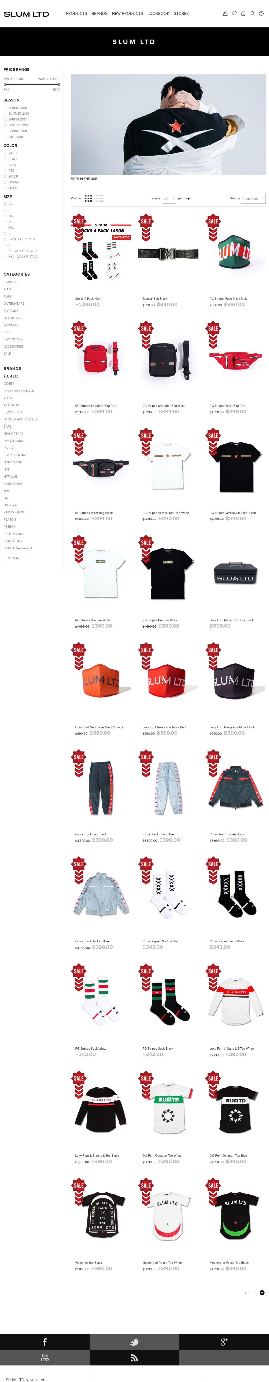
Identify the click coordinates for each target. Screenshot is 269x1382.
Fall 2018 (16, 137)
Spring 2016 (18, 108)
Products (76, 13)
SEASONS (10, 282)
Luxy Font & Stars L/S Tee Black (97, 1156)
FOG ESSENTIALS (16, 455)
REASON (10, 519)
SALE (7, 354)
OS (11, 216)
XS (10, 204)
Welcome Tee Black (88, 1263)
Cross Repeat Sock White (160, 941)
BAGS (7, 332)
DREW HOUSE (14, 441)
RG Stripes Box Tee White (93, 620)
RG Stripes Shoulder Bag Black (163, 406)
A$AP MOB (11, 405)
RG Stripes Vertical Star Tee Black (233, 513)
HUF (7, 469)
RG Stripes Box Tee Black (159, 620)
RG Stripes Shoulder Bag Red (95, 406)
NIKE (7, 491)
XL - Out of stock (23, 251)
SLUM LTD (11, 376)
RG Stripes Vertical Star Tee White (165, 513)
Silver (13, 176)
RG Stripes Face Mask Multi (228, 299)
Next (262, 1292)
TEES (7, 289)
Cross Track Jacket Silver (92, 941)
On (6, 498)
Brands (100, 13)
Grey (13, 165)
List (99, 198)
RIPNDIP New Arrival (18, 548)
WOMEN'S (11, 325)
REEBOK (9, 527)
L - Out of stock (22, 239)
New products (127, 13)
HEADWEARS (13, 318)
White (13, 153)
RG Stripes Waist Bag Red (227, 406)
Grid (88, 198)
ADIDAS (9, 398)
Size (8, 197)
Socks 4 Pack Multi (88, 299)
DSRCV (9, 448)
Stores (181, 13)
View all (14, 558)
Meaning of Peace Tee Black (229, 1263)
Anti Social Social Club (19, 391)
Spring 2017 (18, 119)
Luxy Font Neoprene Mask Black (232, 727)
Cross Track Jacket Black (227, 834)
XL (10, 245)
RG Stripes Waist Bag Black (94, 513)
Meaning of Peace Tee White (162, 1263)
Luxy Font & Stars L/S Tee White (232, 1049)
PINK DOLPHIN (14, 512)
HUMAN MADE (14, 462)
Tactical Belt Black (154, 299)
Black (13, 159)
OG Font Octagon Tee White (162, 1156)
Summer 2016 (19, 114)
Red (12, 171)
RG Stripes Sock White (90, 1049)
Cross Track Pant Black (91, 834)
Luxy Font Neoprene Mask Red (164, 727)
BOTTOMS (11, 311)
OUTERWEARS (14, 304)
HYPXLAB (10, 477)
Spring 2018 (18, 131)
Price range (16, 70)
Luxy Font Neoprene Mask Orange (99, 727)
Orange (15, 182)
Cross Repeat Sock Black (227, 941)
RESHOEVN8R (14, 534)
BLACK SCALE (13, 412)
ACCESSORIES (14, 346)
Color (10, 146)
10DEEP (9, 384)
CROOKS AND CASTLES (20, 419)
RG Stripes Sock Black (157, 1049)
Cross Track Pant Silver (158, 834)
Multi (13, 188)
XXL (11, 228)
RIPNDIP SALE (13, 541)
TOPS (7, 296)
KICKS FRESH (13, 484)
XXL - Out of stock (24, 257)
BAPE (7, 426)
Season (11, 100)
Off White (10, 505)
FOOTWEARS (13, 339)
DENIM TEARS (13, 434)
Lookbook (158, 13)
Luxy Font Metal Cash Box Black (232, 620)
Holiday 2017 (19, 125)
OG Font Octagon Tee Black (229, 1156)
